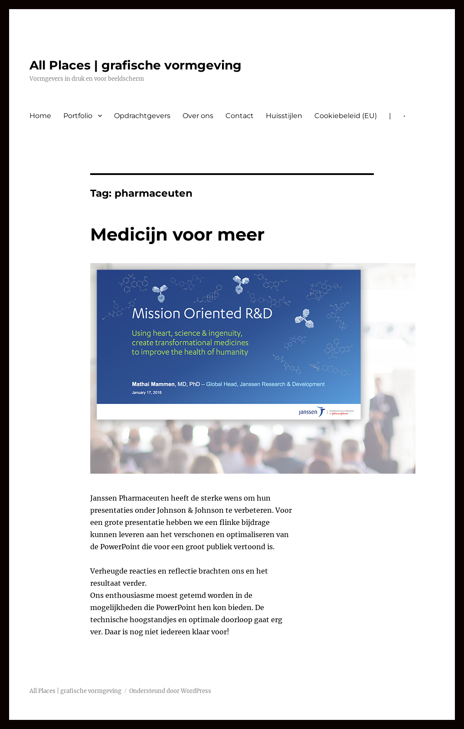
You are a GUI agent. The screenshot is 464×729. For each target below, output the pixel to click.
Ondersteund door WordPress (170, 691)
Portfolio (77, 116)
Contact (239, 116)
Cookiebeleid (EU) (345, 116)
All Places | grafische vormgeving (135, 65)
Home (40, 116)
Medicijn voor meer (177, 234)
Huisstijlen (284, 116)
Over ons (198, 116)
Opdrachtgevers (142, 116)
